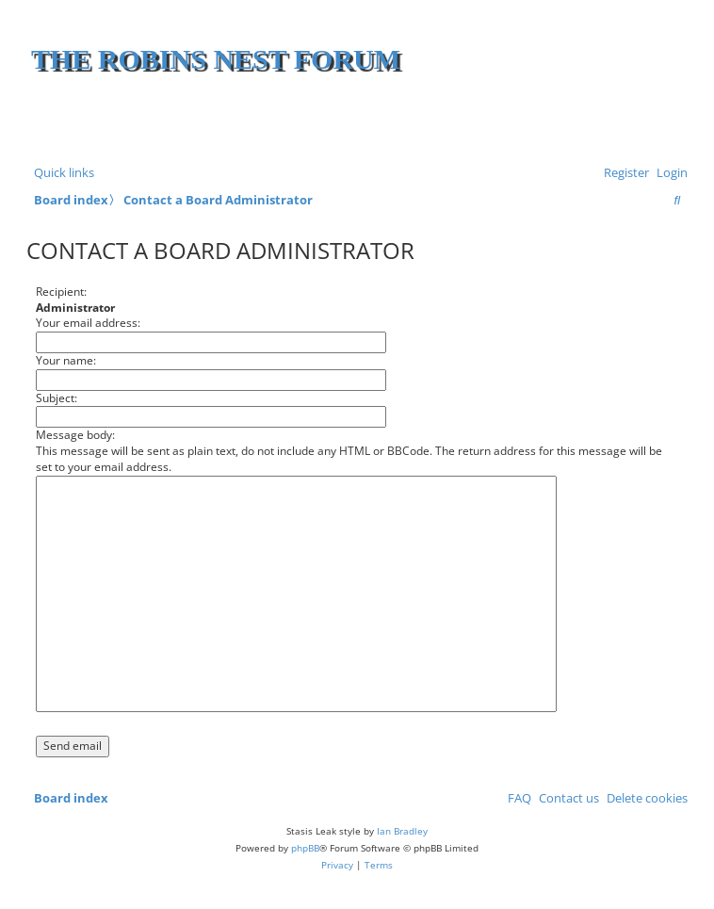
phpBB (305, 847)
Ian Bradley (402, 830)
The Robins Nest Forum (215, 58)
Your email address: (88, 323)
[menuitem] (668, 173)
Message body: (75, 435)
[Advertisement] (462, 122)
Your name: (66, 360)
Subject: (56, 398)
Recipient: (61, 292)
